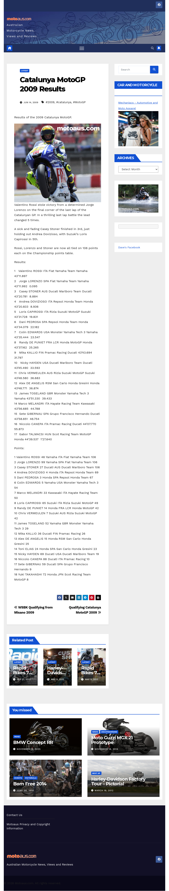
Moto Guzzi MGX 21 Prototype (112, 740)
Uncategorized (109, 732)
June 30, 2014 (25, 791)
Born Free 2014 (29, 783)
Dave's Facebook (129, 247)
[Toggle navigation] (81, 48)
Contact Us (14, 815)
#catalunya (63, 102)
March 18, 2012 (104, 791)
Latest (24, 71)
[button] (152, 48)
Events (18, 778)
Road (17, 737)
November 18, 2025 (29, 749)
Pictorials (31, 778)
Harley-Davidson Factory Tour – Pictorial (118, 781)
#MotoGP (79, 102)
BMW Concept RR (33, 742)
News (95, 732)
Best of (96, 773)
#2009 (50, 102)
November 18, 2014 (106, 749)
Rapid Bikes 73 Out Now (91, 672)
